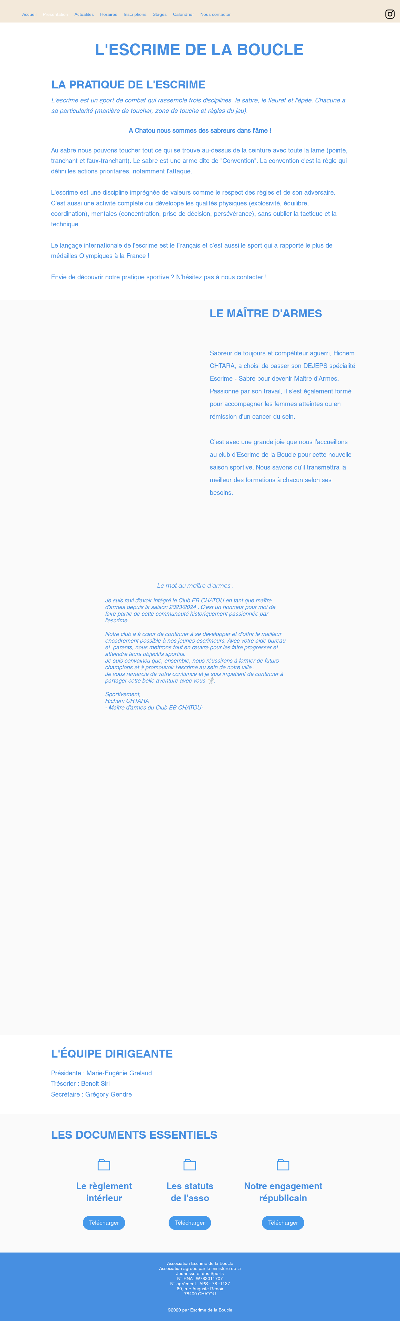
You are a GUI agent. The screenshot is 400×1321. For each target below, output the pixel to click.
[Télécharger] (104, 1223)
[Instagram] (390, 14)
